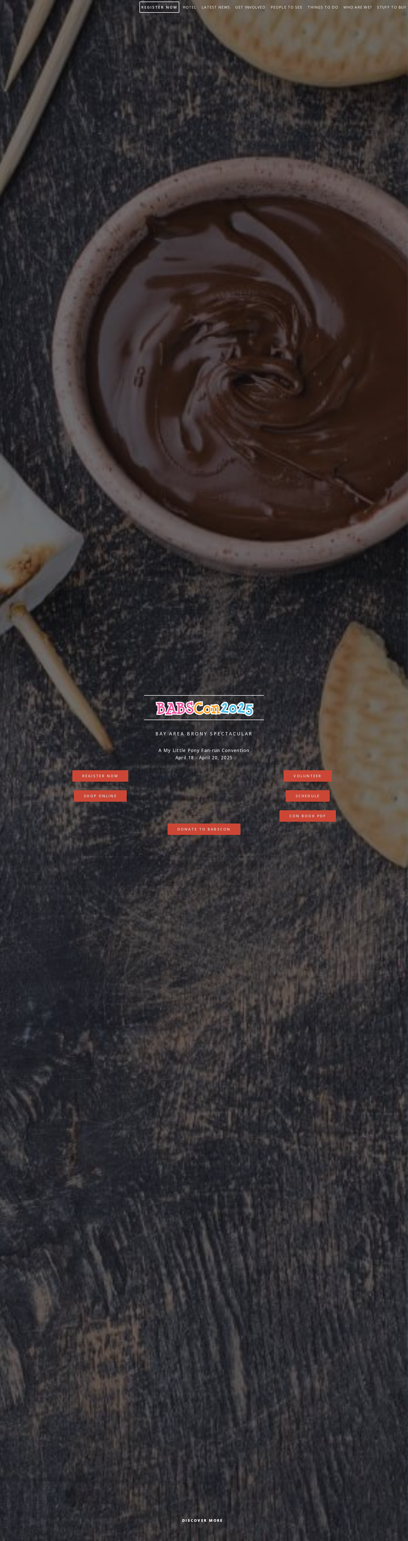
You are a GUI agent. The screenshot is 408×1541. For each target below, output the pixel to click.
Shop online (100, 795)
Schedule (308, 795)
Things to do (323, 7)
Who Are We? (357, 7)
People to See (286, 7)
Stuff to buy (391, 7)
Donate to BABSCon (204, 829)
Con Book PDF (307, 815)
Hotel (189, 7)
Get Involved (250, 7)
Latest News (216, 7)
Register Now (159, 7)
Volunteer (308, 775)
